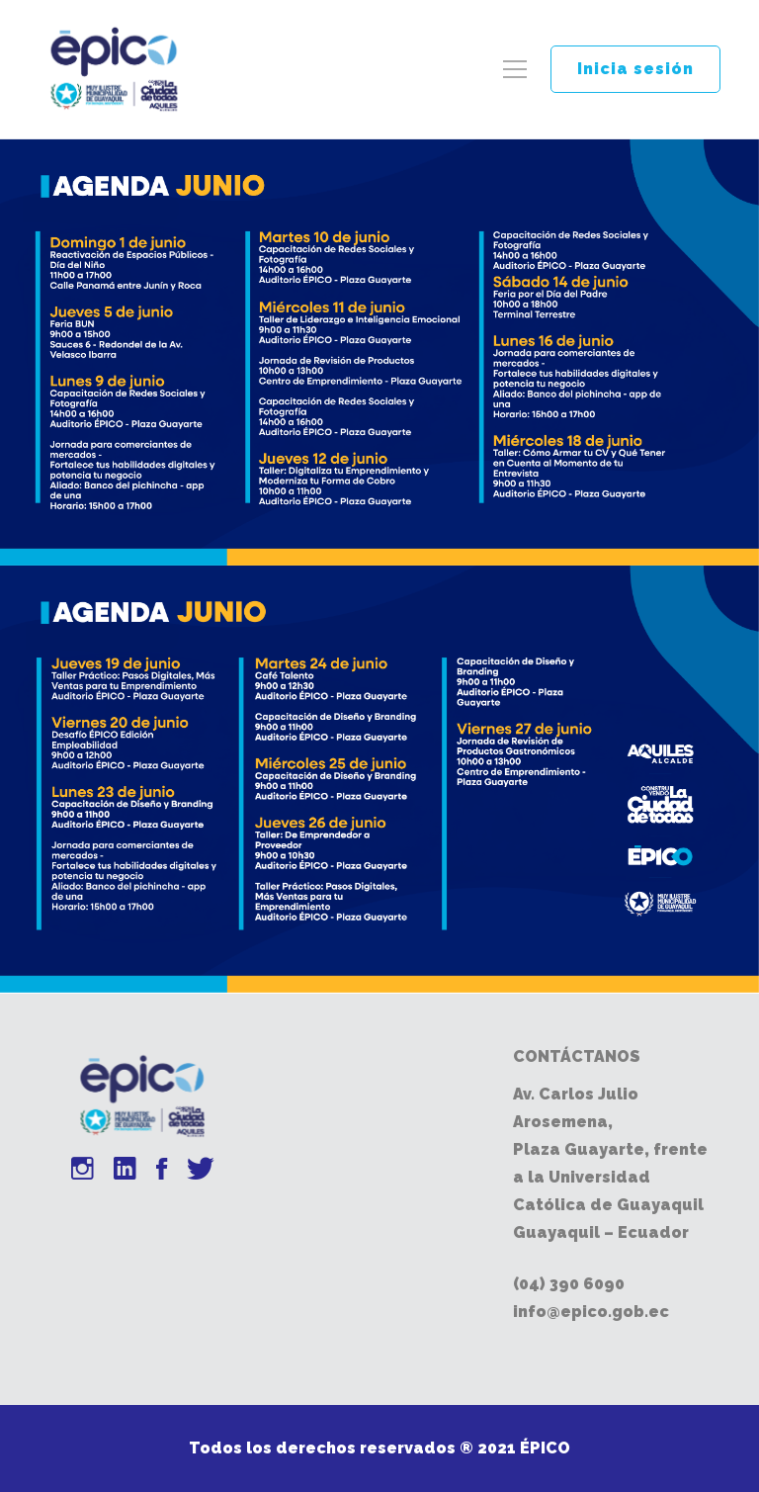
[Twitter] (200, 1171)
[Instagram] (82, 1171)
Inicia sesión (635, 68)
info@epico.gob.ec (591, 1311)
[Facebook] (161, 1171)
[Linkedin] (125, 1171)
